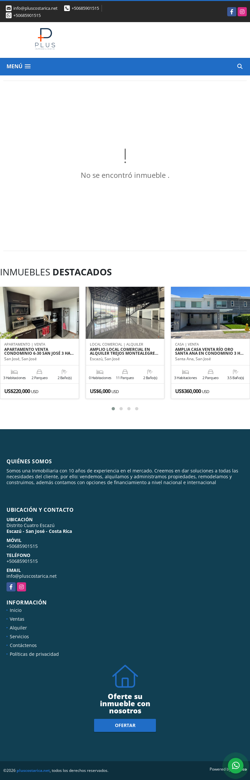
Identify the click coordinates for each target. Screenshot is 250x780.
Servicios (19, 636)
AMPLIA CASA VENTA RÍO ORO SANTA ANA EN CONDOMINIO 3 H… (209, 351)
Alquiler (18, 628)
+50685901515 (85, 8)
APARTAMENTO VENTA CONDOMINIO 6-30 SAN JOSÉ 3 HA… (39, 351)
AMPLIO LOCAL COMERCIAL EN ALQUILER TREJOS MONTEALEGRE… (124, 351)
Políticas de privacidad (34, 654)
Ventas (17, 619)
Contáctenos (23, 645)
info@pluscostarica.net (32, 576)
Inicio (15, 610)
